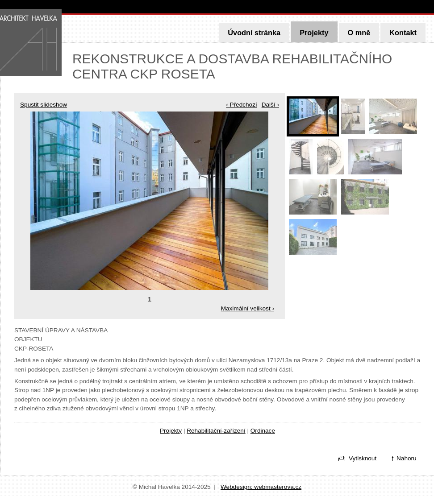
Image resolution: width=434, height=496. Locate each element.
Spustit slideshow (43, 104)
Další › (270, 104)
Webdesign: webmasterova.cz (261, 487)
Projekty (314, 33)
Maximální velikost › (247, 308)
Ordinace (262, 430)
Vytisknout (362, 458)
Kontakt (403, 33)
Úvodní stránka (254, 33)
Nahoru (406, 458)
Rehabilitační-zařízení (216, 430)
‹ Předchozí (241, 104)
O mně (359, 33)
